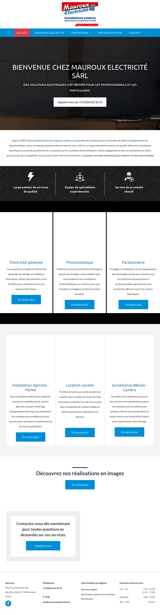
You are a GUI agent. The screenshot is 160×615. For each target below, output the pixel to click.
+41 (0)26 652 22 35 (52, 588)
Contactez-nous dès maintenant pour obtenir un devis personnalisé (117, 155)
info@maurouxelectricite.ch (56, 602)
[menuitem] (23, 32)
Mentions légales (89, 589)
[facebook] (8, 604)
